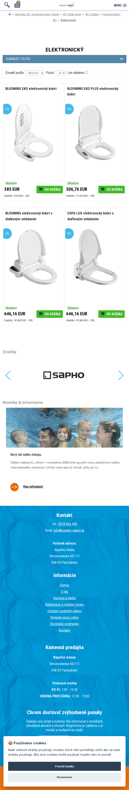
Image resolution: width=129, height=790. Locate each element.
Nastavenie (64, 777)
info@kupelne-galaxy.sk (69, 530)
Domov (64, 585)
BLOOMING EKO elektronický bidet (31, 88)
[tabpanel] (64, 452)
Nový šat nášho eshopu (25, 455)
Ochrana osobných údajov (65, 611)
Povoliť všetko (64, 766)
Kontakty (64, 630)
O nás (64, 592)
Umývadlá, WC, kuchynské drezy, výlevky (37, 14)
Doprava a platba (64, 598)
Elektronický (68, 20)
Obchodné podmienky (64, 624)
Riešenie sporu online (64, 617)
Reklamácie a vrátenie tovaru (64, 605)
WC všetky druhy (72, 14)
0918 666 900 (67, 524)
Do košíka (53, 189)
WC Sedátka (92, 14)
